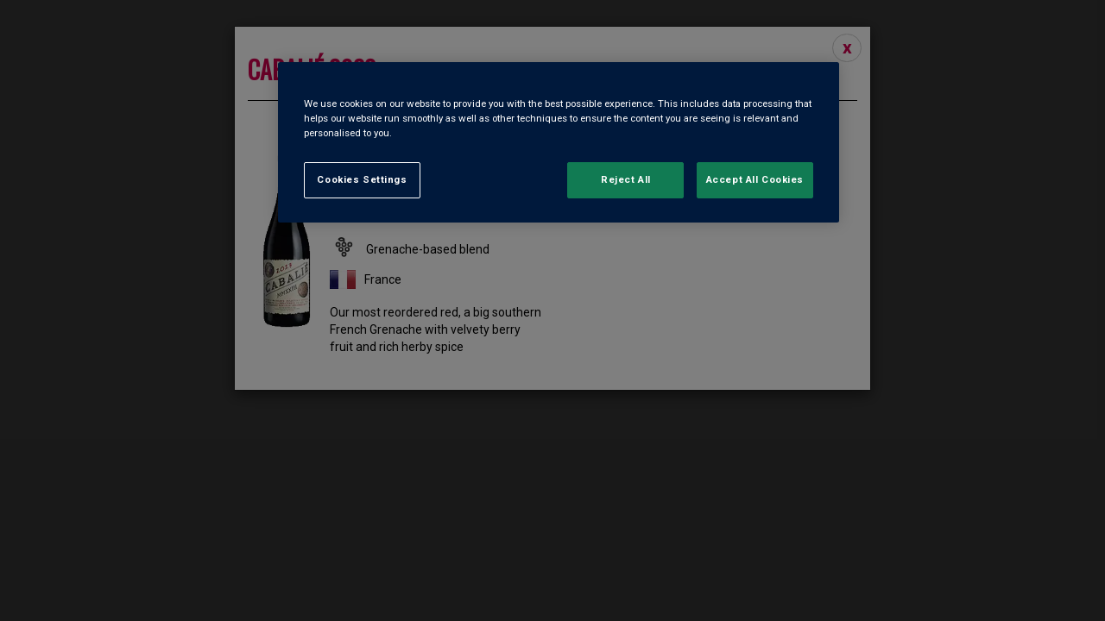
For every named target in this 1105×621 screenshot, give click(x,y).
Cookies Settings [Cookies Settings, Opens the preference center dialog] (362, 179)
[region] (558, 142)
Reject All (626, 179)
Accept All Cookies (755, 179)
